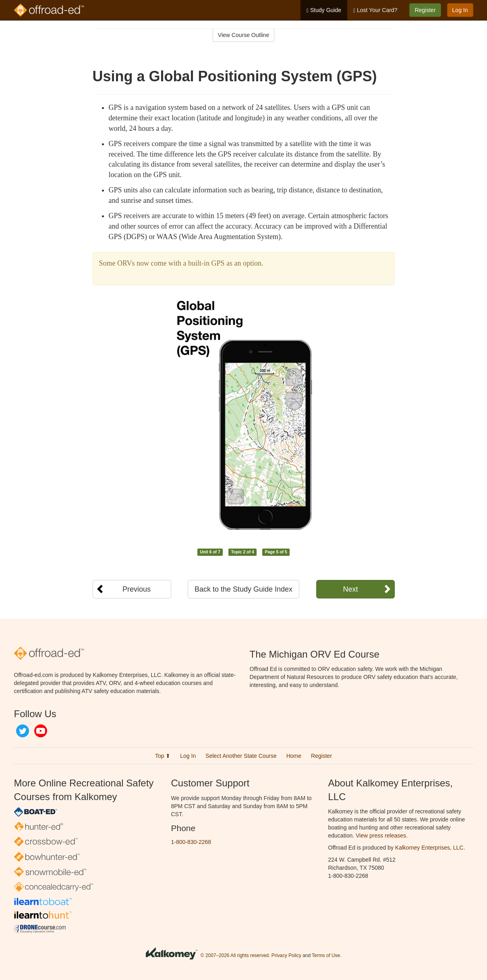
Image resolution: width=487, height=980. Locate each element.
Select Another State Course (241, 756)
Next (350, 589)
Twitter (22, 730)
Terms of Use (326, 955)
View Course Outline (243, 35)
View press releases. (382, 835)
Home (293, 756)
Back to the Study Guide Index (243, 589)
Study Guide (324, 10)
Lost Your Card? (375, 10)
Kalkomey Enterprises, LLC (429, 847)
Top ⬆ (162, 756)
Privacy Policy (286, 955)
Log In (460, 10)
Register (424, 10)
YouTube (40, 730)
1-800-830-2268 (191, 842)
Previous (136, 589)
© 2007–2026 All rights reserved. (235, 955)
